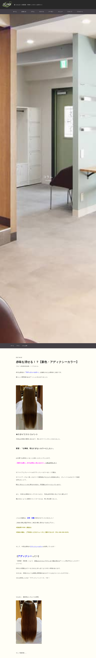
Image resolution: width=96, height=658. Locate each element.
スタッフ (68, 12)
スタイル (41, 12)
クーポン (50, 12)
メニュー (59, 12)
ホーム (17, 12)
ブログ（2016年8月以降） (27, 371)
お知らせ (25, 12)
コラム (34, 12)
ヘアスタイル (39, 371)
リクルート (77, 12)
